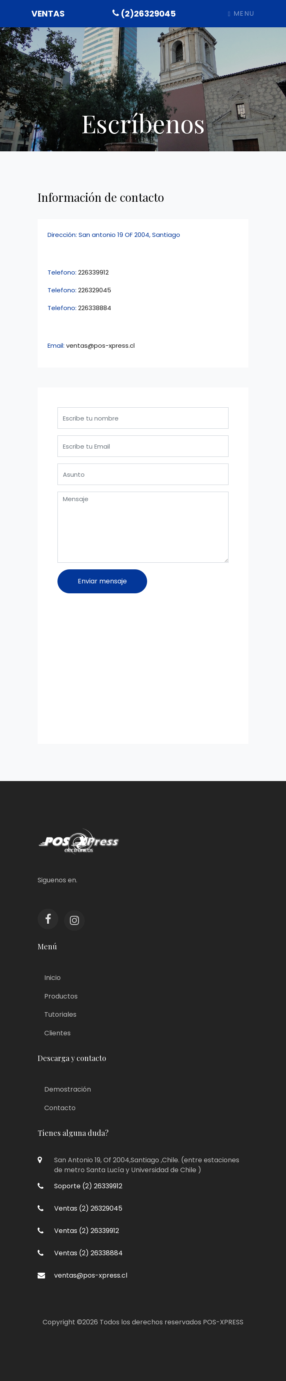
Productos (61, 996)
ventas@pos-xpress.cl (100, 345)
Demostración (67, 1089)
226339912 (93, 272)
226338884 (94, 307)
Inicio (52, 977)
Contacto (60, 1108)
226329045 (94, 290)
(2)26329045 (144, 13)
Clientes (57, 1033)
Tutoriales (60, 1014)
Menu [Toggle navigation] (241, 13)
